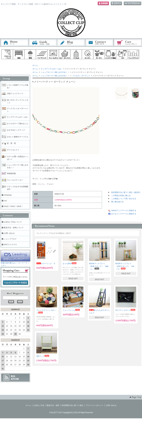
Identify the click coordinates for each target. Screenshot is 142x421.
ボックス (64, 54)
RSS (13, 376)
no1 (5, 201)
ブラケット (7, 54)
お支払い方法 (38, 405)
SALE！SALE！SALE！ (13, 206)
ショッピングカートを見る (15, 282)
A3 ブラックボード (125, 310)
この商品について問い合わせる (123, 199)
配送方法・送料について (14, 228)
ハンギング (76, 54)
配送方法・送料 (53, 405)
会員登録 (103, 3)
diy (122, 54)
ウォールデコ (53, 54)
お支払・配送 (43, 42)
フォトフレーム (71, 310)
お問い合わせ (99, 42)
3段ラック (42, 356)
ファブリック (41, 54)
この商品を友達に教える (121, 195)
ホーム (14, 42)
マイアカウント (132, 3)
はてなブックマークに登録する (123, 214)
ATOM (15, 379)
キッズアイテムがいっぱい (51, 69)
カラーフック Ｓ (45, 264)
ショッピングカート (128, 42)
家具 (18, 54)
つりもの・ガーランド (81, 76)
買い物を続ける (117, 202)
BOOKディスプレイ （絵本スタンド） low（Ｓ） (124, 266)
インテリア (110, 54)
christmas (8, 195)
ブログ (71, 42)
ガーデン (99, 54)
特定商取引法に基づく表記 (72, 405)
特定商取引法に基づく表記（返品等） (126, 192)
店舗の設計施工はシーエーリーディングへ (15, 263)
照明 (30, 54)
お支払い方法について (13, 222)
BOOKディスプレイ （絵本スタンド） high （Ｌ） (99, 266)
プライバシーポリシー (94, 405)
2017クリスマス (10, 245)
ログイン (116, 3)
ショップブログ (10, 239)
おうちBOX (69, 264)
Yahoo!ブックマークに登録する (123, 210)
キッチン (87, 54)
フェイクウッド (133, 54)
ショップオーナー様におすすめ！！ (54, 72)
